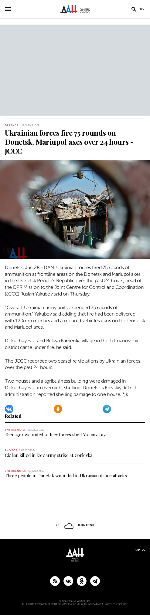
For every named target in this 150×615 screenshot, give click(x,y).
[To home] (75, 9)
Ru (142, 8)
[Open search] (133, 9)
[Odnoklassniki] (58, 409)
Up (140, 550)
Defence (12, 125)
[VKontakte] (9, 409)
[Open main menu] (8, 9)
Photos (11, 450)
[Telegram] (107, 409)
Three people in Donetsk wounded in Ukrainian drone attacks (66, 475)
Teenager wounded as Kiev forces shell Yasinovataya (56, 434)
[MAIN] (95, 580)
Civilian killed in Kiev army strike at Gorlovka (48, 455)
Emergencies (15, 429)
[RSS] (55, 580)
